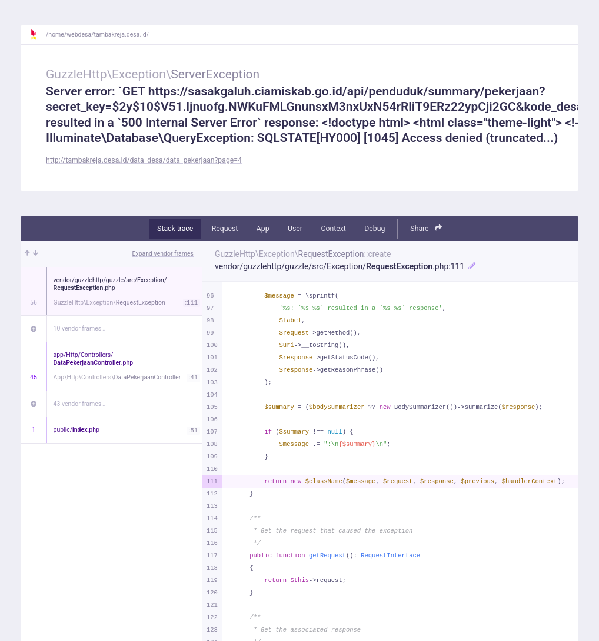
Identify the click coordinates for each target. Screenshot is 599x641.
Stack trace (175, 228)
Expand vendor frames (163, 253)
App (263, 228)
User (295, 228)
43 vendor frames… (80, 404)
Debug (374, 228)
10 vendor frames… (80, 328)
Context (333, 228)
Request (225, 228)
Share (426, 228)
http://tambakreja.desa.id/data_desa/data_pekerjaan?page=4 (144, 160)
